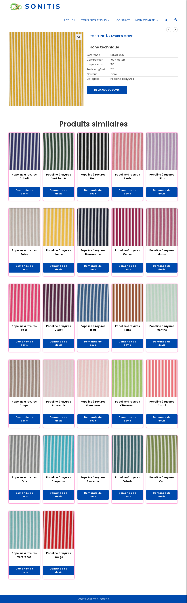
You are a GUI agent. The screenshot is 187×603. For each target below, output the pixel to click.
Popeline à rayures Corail (161, 406)
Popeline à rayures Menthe (161, 329)
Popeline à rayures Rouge (58, 559)
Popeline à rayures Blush (127, 176)
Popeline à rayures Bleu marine (93, 253)
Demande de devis (108, 90)
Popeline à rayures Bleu (93, 329)
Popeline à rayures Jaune (58, 253)
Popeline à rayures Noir (93, 176)
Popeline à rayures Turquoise (58, 482)
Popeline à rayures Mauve (161, 253)
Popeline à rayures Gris (24, 482)
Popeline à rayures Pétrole (127, 482)
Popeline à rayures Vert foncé (58, 176)
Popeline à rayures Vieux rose (93, 406)
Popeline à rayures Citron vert (127, 406)
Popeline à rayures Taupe (24, 406)
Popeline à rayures (122, 79)
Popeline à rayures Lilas (161, 176)
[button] (79, 37)
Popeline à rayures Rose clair (58, 406)
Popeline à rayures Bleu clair (93, 482)
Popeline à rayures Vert (161, 482)
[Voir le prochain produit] (175, 29)
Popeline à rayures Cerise (127, 253)
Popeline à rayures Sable (24, 253)
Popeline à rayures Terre (127, 329)
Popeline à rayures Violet (58, 329)
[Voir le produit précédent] (168, 29)
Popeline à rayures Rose (24, 329)
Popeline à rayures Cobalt (24, 176)
